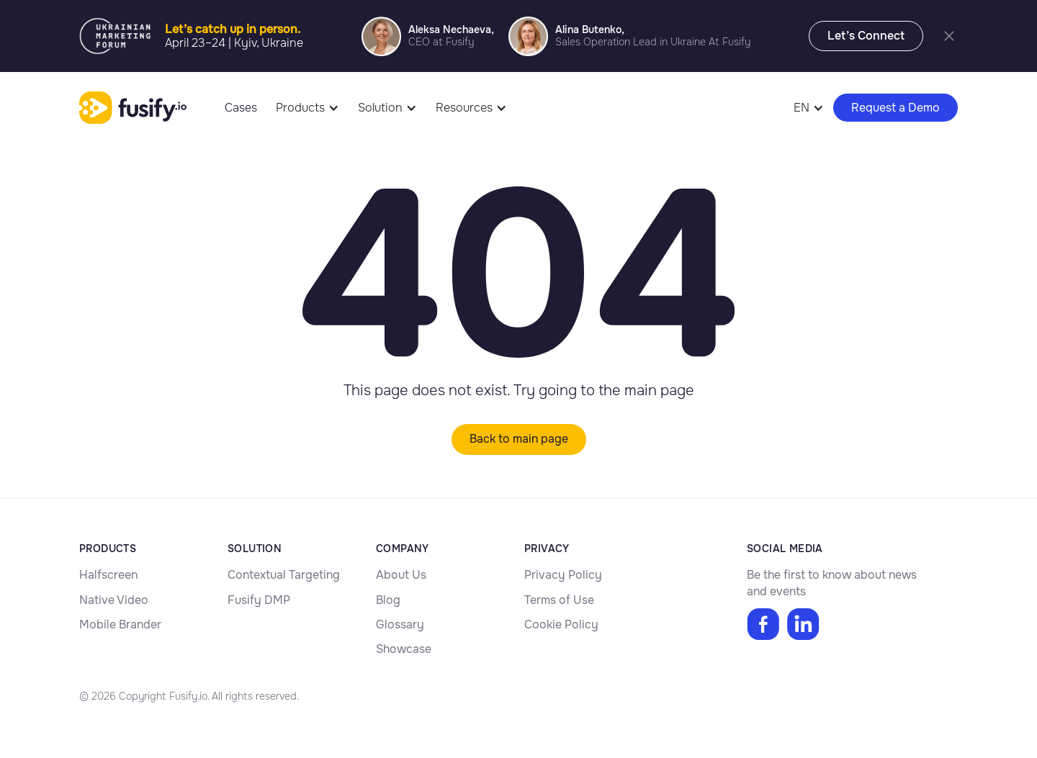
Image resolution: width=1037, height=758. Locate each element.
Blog (388, 600)
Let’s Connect (865, 35)
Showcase (403, 649)
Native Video (113, 600)
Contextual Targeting (284, 574)
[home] (133, 108)
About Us (401, 574)
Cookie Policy (561, 624)
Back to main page (519, 438)
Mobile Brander (120, 624)
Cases (241, 107)
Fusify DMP (259, 600)
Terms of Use (559, 600)
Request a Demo (895, 107)
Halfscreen (108, 574)
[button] (307, 107)
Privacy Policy (563, 574)
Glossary (400, 624)
